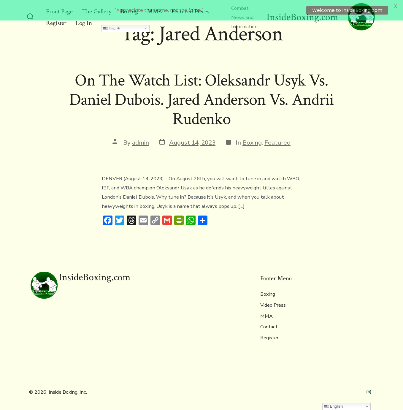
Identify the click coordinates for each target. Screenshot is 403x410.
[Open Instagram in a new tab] (369, 388)
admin (140, 138)
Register (269, 334)
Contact (268, 323)
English (111, 24)
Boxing (252, 138)
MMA (266, 312)
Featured (277, 138)
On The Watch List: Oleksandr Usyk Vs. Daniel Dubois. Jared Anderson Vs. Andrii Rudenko (201, 96)
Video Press (273, 301)
